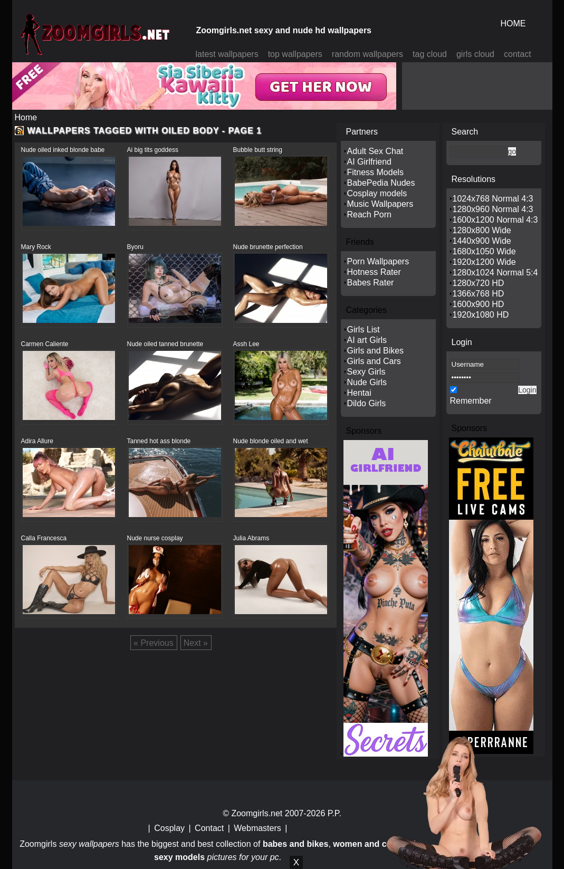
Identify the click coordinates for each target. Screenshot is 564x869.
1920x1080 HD (481, 314)
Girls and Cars (374, 361)
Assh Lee (246, 344)
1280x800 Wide (482, 230)
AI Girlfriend (369, 161)
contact (517, 54)
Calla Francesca (44, 538)
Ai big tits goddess (152, 150)
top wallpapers (295, 54)
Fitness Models (375, 172)
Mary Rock (36, 247)
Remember (471, 400)
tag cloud (430, 54)
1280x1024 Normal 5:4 (495, 272)
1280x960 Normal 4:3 (493, 209)
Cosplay (169, 828)
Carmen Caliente (45, 344)
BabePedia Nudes (381, 182)
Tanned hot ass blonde (159, 441)
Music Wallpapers (380, 203)
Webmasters (257, 828)
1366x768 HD (478, 293)
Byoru (135, 247)
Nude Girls (367, 382)
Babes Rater (370, 282)
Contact (209, 828)
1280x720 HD (478, 283)
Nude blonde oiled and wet (270, 441)
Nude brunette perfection (268, 247)
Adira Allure (37, 441)
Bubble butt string (257, 150)
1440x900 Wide (482, 240)
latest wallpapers (227, 54)
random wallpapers (367, 54)
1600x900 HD (478, 304)
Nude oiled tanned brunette (165, 344)
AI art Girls (367, 340)
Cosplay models (377, 193)
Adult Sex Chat (375, 151)
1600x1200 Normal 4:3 (495, 219)
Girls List (363, 329)
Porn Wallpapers (378, 261)
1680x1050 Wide (484, 251)
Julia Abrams (251, 538)
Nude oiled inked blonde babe (63, 150)
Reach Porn (369, 214)
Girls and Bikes (375, 350)
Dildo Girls (366, 403)
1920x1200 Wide (484, 261)
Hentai (359, 392)
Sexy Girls (366, 371)
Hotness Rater (374, 272)
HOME (513, 23)
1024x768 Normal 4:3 (493, 198)
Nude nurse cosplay (155, 538)
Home (26, 117)
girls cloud (475, 54)
